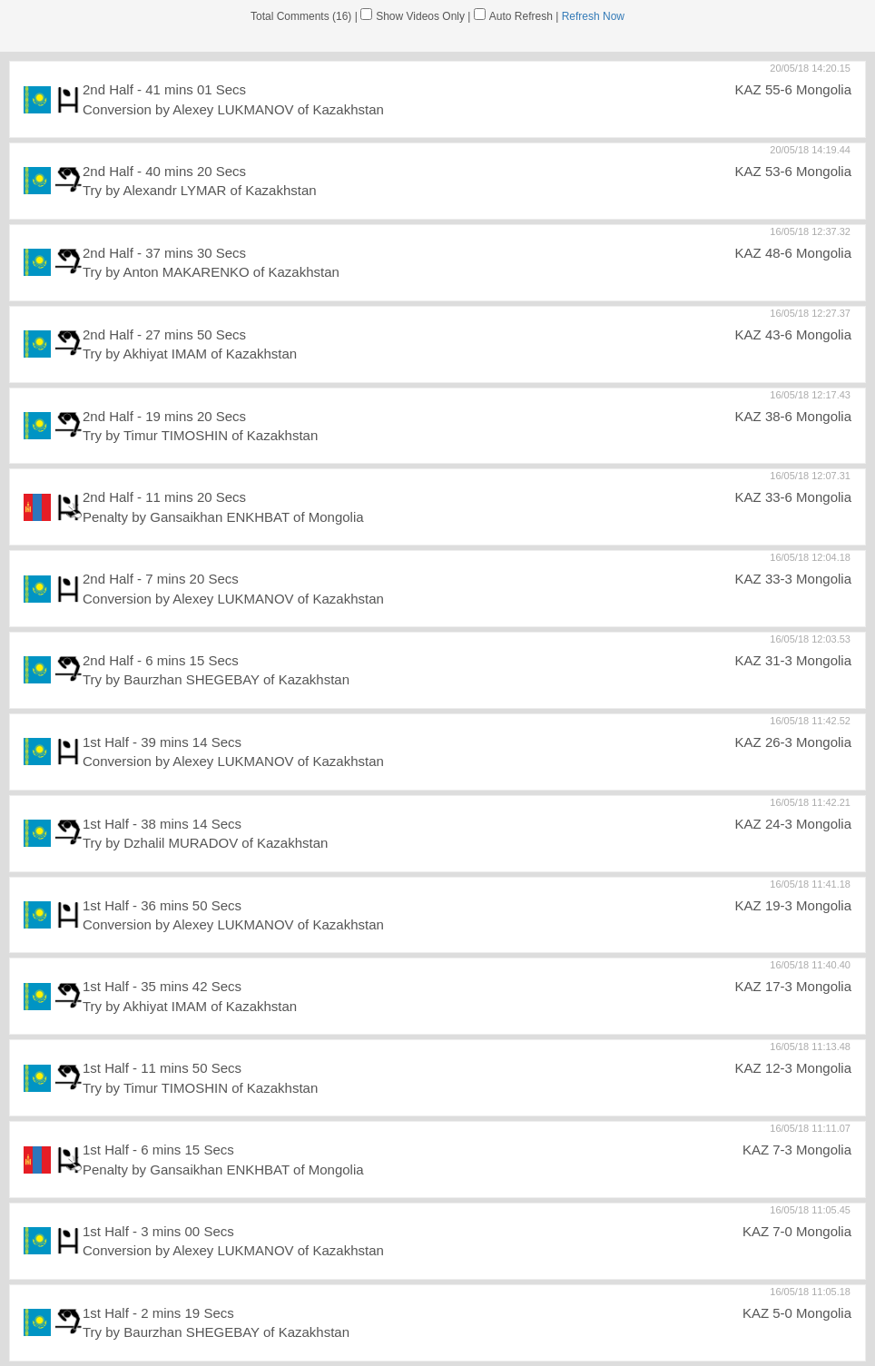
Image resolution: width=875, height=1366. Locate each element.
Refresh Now (593, 16)
